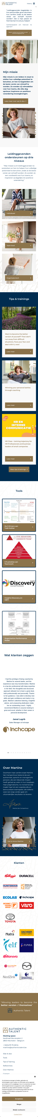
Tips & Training (9, 1062)
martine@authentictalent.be (15, 1047)
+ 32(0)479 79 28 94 (10, 1045)
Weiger (19, 1104)
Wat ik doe (7, 1054)
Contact (6, 1074)
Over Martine (8, 1070)
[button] (35, 1077)
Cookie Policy (18, 1114)
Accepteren (19, 1099)
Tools (5, 1058)
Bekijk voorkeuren (19, 1110)
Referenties (7, 1066)
